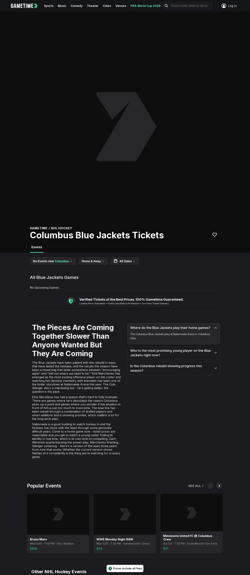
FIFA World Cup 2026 (146, 6)
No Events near (53, 261)
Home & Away (93, 261)
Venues (120, 6)
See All (196, 486)
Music (62, 6)
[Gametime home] (26, 6)
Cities (107, 6)
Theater (93, 6)
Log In (229, 6)
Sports (49, 6)
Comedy (77, 6)
